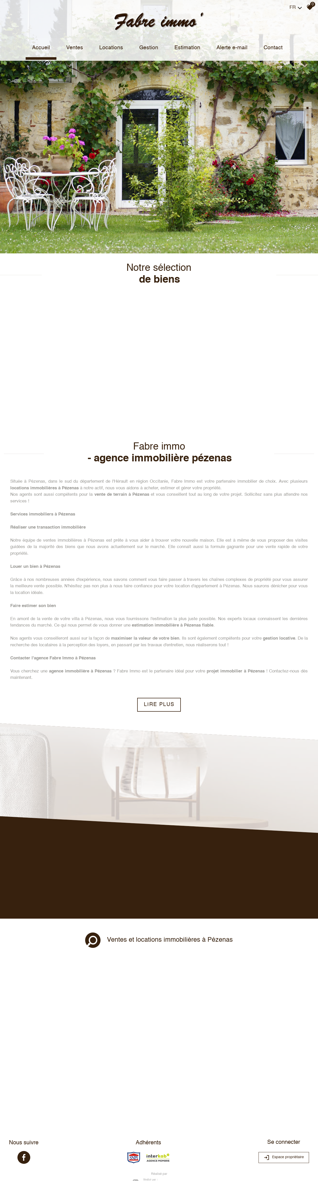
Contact (271, 48)
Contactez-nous (284, 614)
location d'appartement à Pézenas (207, 529)
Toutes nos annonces (88, 1138)
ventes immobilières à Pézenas (73, 483)
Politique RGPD (116, 1138)
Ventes (76, 48)
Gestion (149, 48)
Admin (67, 1138)
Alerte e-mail (230, 48)
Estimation (187, 48)
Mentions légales (40, 1138)
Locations (112, 48)
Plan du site (18, 1138)
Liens (57, 1138)
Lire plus (159, 647)
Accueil (44, 48)
